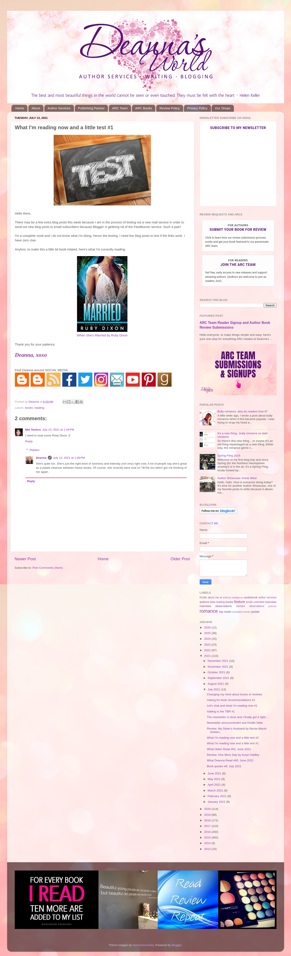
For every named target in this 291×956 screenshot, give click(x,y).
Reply (29, 441)
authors (204, 602)
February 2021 (218, 796)
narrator (240, 606)
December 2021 (218, 660)
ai (221, 597)
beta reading (217, 602)
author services (267, 597)
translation (237, 611)
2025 (207, 633)
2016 (207, 831)
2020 (207, 809)
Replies (34, 450)
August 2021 (216, 683)
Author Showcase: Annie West (237, 478)
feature (239, 602)
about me (213, 597)
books (29, 407)
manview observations (216, 606)
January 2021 (217, 801)
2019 (207, 814)
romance (209, 611)
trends (246, 611)
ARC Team (120, 108)
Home (19, 108)
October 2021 (217, 672)
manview (270, 602)
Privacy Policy (197, 108)
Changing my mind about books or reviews (234, 694)
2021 (207, 655)
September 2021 (219, 678)
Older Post (180, 559)
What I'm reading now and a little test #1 (233, 743)
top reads (225, 611)
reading (39, 407)
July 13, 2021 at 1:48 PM (69, 457)
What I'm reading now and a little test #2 (233, 737)
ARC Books (143, 108)
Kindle (203, 597)
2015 (207, 837)
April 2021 (215, 784)
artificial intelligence (233, 597)
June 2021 (215, 773)
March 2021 (216, 790)
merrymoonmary (143, 945)
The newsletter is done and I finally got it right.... (238, 717)
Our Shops (222, 108)
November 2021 (218, 666)
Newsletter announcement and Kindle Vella (234, 722)
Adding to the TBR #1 (221, 711)
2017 (207, 826)
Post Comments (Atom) (47, 567)
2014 (207, 843)
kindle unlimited (255, 602)
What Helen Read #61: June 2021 (229, 749)
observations (256, 606)
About (36, 108)
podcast (272, 606)
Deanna (41, 457)
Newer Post (25, 559)
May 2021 (214, 779)
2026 (207, 627)
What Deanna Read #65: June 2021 (230, 760)
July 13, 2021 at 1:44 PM (58, 429)
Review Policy (169, 108)
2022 (207, 650)
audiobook (250, 597)
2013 (207, 849)
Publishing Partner (91, 108)
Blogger (177, 945)
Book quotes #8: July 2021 (224, 766)
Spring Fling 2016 (228, 455)
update (255, 611)
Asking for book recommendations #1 (231, 700)
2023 (207, 644)
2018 (207, 820)
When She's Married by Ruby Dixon (102, 335)
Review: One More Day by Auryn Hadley (233, 754)
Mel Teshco (33, 429)
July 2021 (214, 689)
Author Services (59, 108)
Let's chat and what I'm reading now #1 (232, 705)
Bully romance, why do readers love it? (242, 411)
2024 (207, 638)
